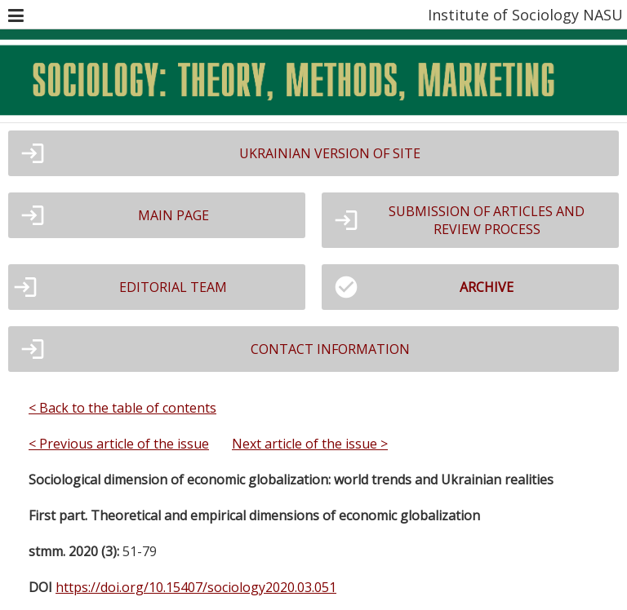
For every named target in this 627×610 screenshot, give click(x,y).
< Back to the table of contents (122, 408)
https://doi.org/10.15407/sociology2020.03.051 (196, 587)
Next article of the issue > (310, 444)
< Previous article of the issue (119, 444)
